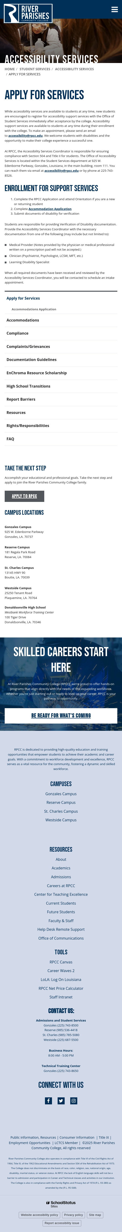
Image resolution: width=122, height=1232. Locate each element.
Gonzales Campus (61, 793)
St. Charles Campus (61, 811)
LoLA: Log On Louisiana (61, 979)
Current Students (61, 903)
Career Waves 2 (61, 970)
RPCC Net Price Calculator (61, 988)
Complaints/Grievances (28, 346)
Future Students (61, 911)
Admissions (61, 876)
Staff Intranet (60, 997)
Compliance (18, 333)
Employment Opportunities (29, 1143)
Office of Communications (61, 938)
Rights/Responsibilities (28, 425)
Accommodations (23, 320)
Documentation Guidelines (31, 359)
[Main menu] (114, 9)
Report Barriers (21, 399)
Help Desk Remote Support (61, 929)
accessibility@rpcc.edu (25, 135)
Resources (16, 412)
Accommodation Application (50, 209)
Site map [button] (95, 1215)
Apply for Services (23, 298)
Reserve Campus (60, 802)
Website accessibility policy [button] (39, 1215)
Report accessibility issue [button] (62, 1223)
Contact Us (60, 1011)
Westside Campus (61, 819)
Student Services (35, 69)
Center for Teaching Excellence (61, 894)
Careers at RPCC (61, 885)
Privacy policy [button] (73, 1215)
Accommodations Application (34, 309)
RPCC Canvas (61, 962)
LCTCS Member (66, 1143)
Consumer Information (77, 1137)
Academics (61, 868)
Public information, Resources (33, 1137)
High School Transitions (28, 386)
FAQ (10, 438)
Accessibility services (74, 69)
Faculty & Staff (60, 920)
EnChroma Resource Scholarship (37, 372)
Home (10, 69)
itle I (103, 1137)
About (61, 859)
